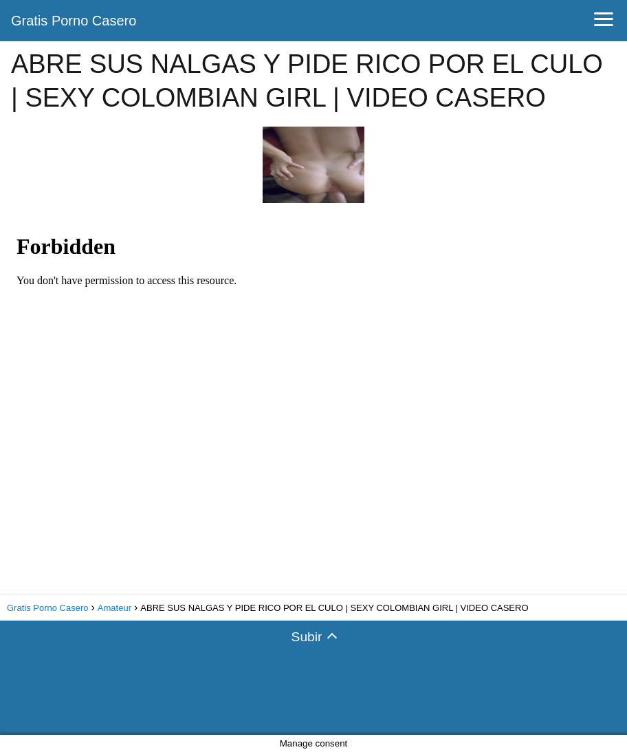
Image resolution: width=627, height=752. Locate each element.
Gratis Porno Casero (73, 20)
